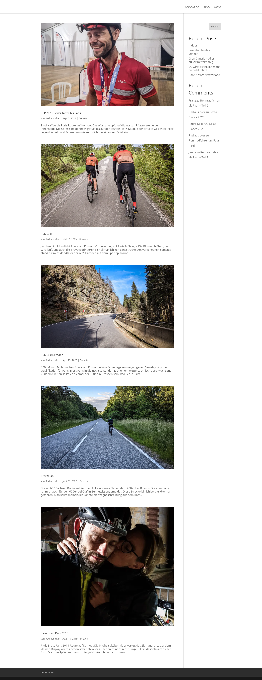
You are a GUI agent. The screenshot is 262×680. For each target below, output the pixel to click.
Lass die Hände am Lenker (201, 51)
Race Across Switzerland (204, 75)
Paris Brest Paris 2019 (54, 633)
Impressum (47, 672)
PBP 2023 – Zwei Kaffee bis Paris (61, 113)
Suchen (215, 26)
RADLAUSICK (192, 7)
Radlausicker (52, 118)
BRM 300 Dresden (52, 355)
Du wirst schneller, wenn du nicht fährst (204, 68)
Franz (192, 100)
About (217, 7)
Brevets (83, 118)
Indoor (193, 45)
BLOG (207, 7)
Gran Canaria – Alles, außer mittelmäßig (202, 60)
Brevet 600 (47, 476)
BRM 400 (46, 234)
